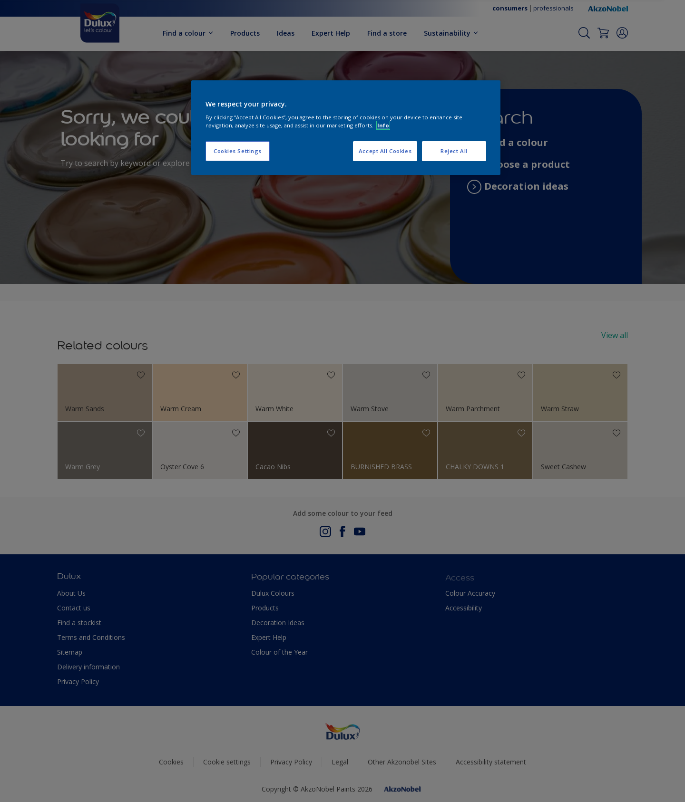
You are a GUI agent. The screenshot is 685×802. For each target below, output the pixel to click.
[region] (345, 127)
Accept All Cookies (385, 151)
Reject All (454, 151)
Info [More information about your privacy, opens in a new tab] (383, 125)
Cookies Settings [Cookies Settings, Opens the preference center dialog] (238, 151)
